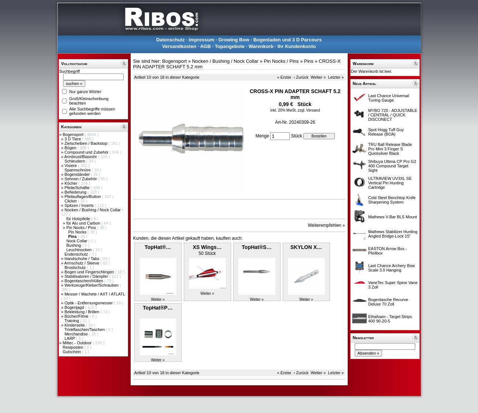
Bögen (71, 148)
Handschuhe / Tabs (82, 258)
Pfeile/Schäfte (78, 187)
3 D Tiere (73, 139)
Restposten (74, 347)
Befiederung (76, 192)
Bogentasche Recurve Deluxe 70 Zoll (388, 301)
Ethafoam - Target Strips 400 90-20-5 (390, 318)
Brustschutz (76, 267)
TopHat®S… (257, 247)
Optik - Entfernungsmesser (89, 303)
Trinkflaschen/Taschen (85, 329)
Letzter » (336, 77)
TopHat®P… (158, 308)
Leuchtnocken (79, 250)
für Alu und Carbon (84, 223)
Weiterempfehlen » (326, 225)
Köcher (72, 183)
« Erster (284, 77)
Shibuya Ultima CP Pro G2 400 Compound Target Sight (392, 166)
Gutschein (72, 351)
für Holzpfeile (78, 218)
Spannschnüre (78, 170)
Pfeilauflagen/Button (83, 196)
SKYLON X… (306, 247)
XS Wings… (207, 247)
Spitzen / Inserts (80, 205)
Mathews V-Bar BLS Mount (392, 217)
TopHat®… (158, 247)
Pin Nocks (78, 232)
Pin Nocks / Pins (81, 227)
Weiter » (318, 77)
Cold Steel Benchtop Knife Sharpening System (392, 199)
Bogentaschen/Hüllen (84, 281)
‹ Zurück (300, 77)
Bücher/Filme (77, 316)
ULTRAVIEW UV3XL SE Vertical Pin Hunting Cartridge (390, 183)
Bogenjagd (75, 307)
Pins (308, 61)
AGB (205, 46)
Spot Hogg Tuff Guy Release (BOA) (386, 131)
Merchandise (77, 334)
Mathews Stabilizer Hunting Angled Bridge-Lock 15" (392, 233)
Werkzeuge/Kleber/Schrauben (92, 285)
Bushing (74, 245)
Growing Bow (234, 39)
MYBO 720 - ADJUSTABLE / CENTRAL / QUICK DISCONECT (392, 115)
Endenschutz (77, 254)
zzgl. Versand (309, 110)
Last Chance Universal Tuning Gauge (388, 97)
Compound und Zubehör (87, 152)
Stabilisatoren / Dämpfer (87, 276)
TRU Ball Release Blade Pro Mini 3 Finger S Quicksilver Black (390, 149)
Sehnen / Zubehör (81, 179)
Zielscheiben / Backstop (87, 143)
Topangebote (230, 46)
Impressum (201, 39)
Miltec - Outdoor (78, 343)
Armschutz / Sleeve (82, 263)
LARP (70, 338)
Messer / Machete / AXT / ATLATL (95, 294)
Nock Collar (77, 241)
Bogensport (74, 134)
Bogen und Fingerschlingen (90, 272)
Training (72, 320)
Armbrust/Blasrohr (81, 156)
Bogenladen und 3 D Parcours (287, 39)
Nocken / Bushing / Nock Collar (93, 210)
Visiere (71, 165)
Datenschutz (170, 39)
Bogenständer (78, 174)
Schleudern (75, 161)
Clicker (71, 201)
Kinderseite (75, 325)
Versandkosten (179, 46)
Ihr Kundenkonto (297, 46)
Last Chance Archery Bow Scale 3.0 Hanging (391, 267)
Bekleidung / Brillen (82, 312)
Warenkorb (260, 46)
